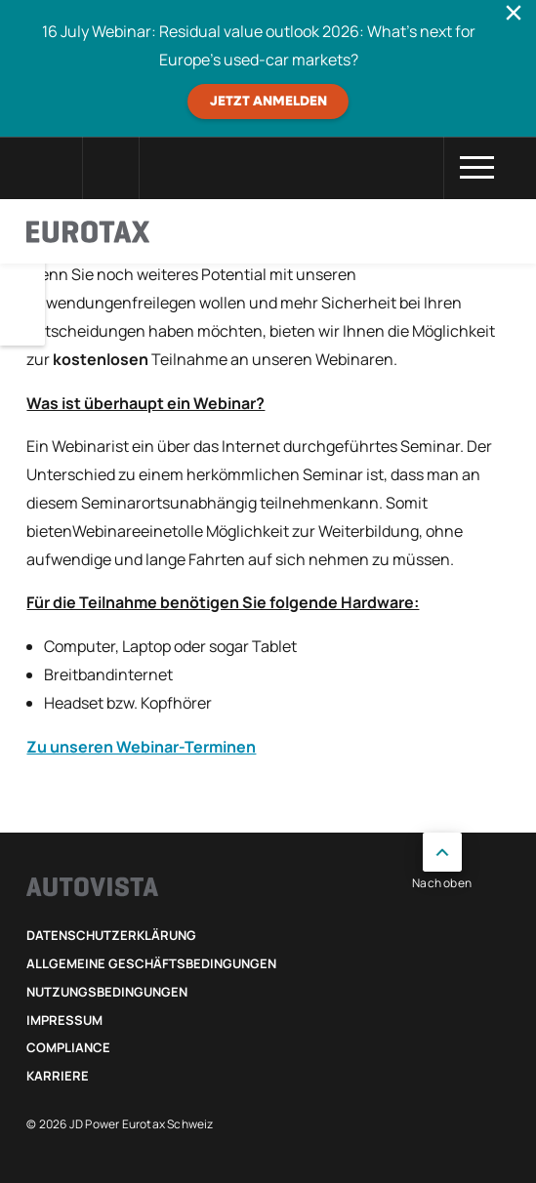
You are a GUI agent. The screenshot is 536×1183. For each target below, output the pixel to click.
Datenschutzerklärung (111, 935)
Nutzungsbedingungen (106, 991)
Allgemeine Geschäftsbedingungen (151, 963)
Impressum (64, 1020)
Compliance (68, 1047)
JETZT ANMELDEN (268, 101)
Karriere (57, 1075)
